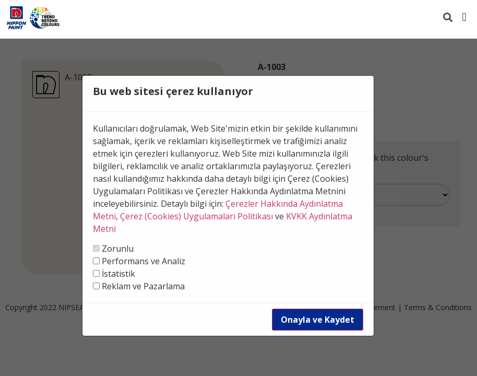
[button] (464, 17)
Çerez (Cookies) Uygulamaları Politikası (196, 216)
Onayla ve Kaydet (317, 319)
